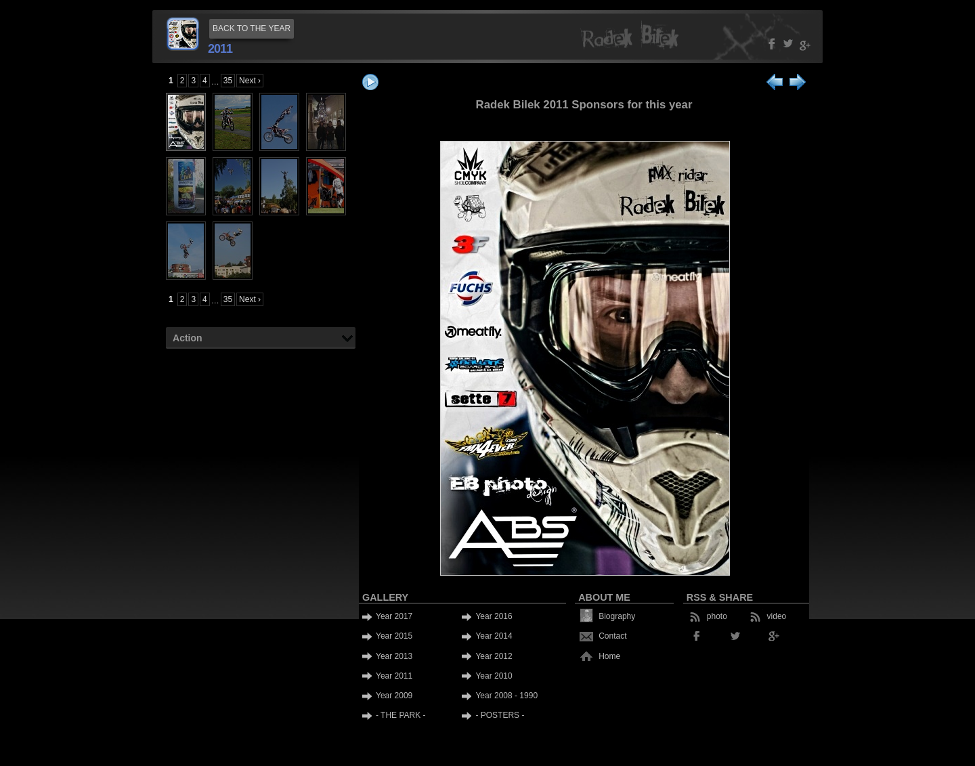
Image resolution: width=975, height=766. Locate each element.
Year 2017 (394, 616)
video (777, 616)
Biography (617, 616)
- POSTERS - (499, 715)
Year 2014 (493, 636)
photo (717, 616)
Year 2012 (493, 656)
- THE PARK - (401, 715)
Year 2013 (394, 656)
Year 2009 (394, 695)
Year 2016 (493, 616)
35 (227, 80)
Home (609, 656)
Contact (612, 636)
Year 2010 (493, 676)
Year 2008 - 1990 (506, 695)
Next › (250, 80)
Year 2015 (394, 636)
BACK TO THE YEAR (251, 28)
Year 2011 (394, 676)
